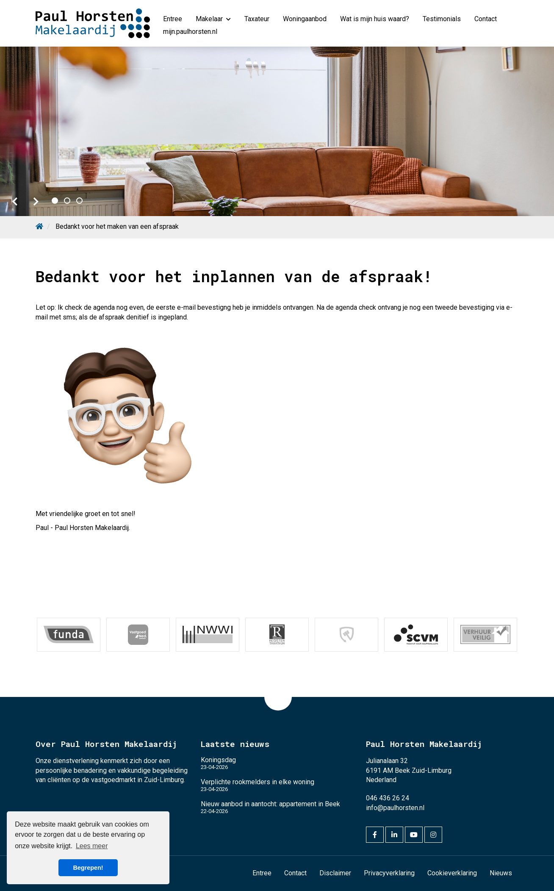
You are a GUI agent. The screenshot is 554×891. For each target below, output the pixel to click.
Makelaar (213, 19)
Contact (485, 19)
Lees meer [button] (92, 845)
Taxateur (256, 19)
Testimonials (442, 19)
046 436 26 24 (387, 798)
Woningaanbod (305, 19)
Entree (172, 19)
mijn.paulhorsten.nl (190, 32)
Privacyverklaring (389, 873)
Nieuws (501, 873)
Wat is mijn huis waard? (374, 19)
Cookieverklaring (452, 873)
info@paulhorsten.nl (395, 808)
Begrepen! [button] (88, 867)
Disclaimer (335, 873)
